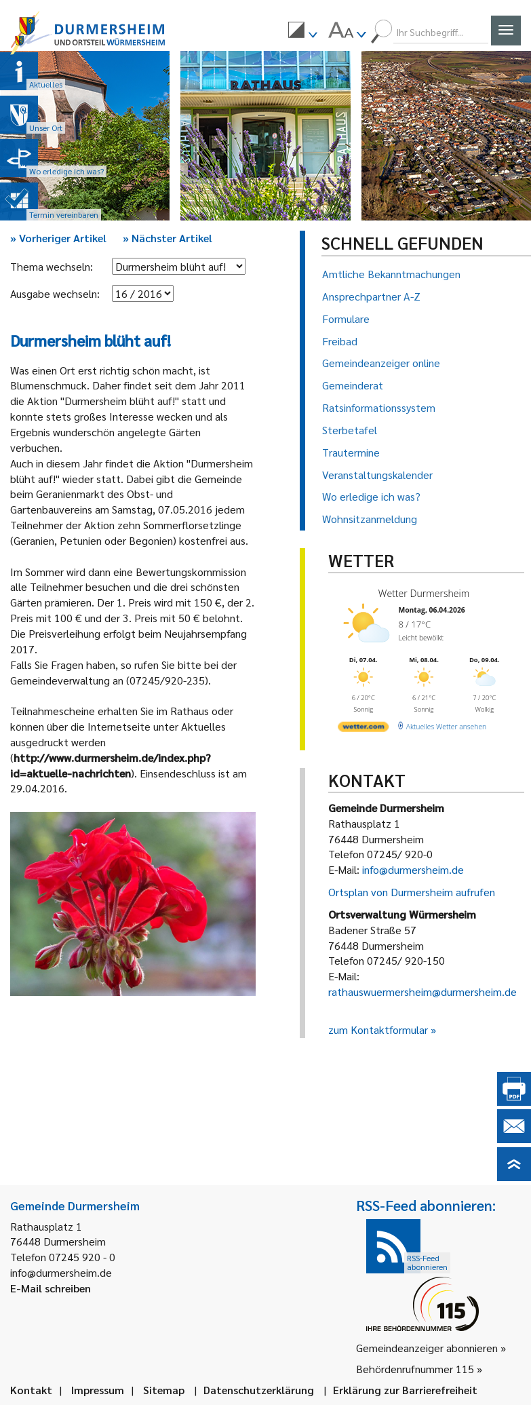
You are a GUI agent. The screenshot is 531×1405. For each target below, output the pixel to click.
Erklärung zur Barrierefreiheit (405, 1390)
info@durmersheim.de (413, 869)
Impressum (97, 1390)
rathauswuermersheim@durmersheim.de (422, 991)
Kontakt (31, 1390)
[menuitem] (302, 32)
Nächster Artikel (167, 238)
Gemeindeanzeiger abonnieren (427, 1348)
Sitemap (163, 1390)
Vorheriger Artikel (58, 238)
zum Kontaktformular (378, 1029)
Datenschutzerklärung (258, 1390)
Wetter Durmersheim (423, 593)
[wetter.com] (363, 728)
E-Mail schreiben (50, 1288)
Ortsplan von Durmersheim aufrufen (411, 892)
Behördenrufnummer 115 (415, 1369)
